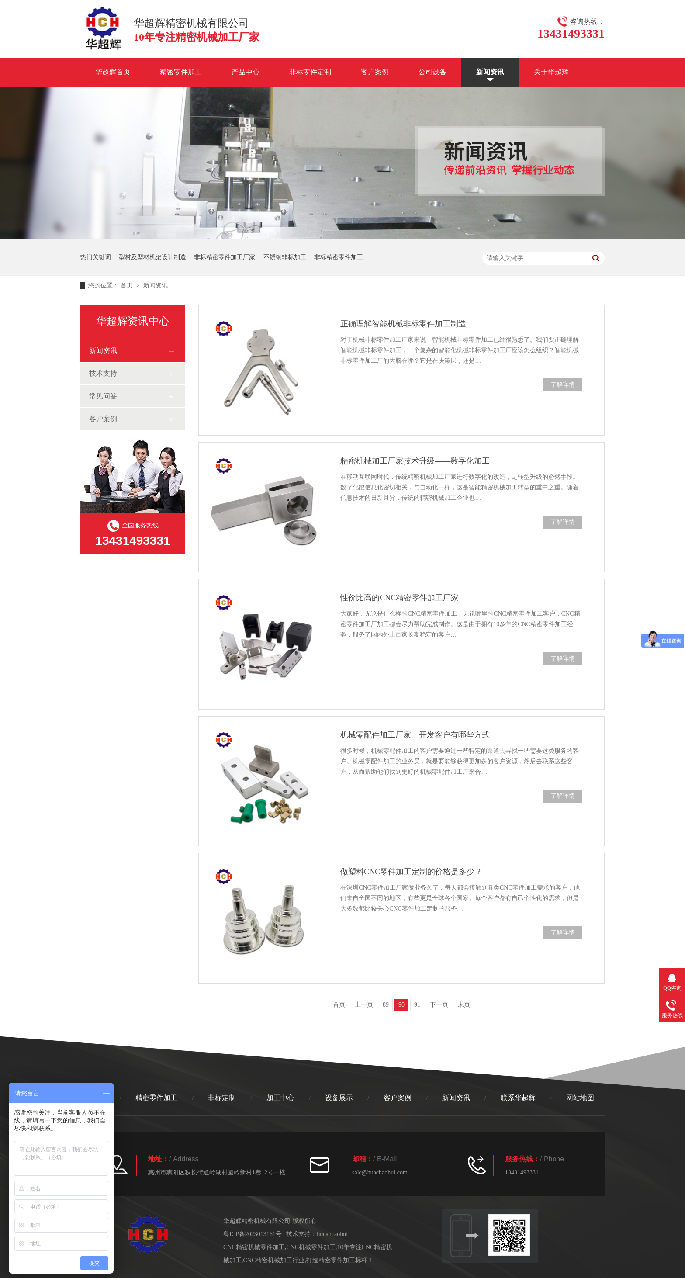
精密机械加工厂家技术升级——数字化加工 (415, 461)
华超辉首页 (112, 72)
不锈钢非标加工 (284, 257)
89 (386, 1004)
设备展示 (339, 1097)
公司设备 (432, 72)
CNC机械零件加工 (311, 1247)
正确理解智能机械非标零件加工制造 (403, 323)
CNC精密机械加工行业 (274, 1260)
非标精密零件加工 (338, 257)
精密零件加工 (181, 72)
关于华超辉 (551, 72)
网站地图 (580, 1097)
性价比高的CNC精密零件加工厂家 (399, 597)
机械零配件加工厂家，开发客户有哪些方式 (415, 735)
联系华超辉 (518, 1097)
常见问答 (103, 396)
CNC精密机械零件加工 (254, 1247)
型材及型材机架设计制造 (152, 257)
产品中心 (245, 72)
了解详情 (562, 384)
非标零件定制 (310, 72)
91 (417, 1004)
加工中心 (280, 1097)
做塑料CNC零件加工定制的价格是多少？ (411, 871)
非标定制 (222, 1097)
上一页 (364, 1004)
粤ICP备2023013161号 (252, 1234)
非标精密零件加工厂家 (224, 257)
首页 (128, 285)
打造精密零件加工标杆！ (340, 1260)
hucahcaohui (332, 1234)
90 (401, 1004)
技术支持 (103, 373)
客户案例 (375, 72)
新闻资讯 (490, 72)
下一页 (439, 1004)
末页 (464, 1004)
